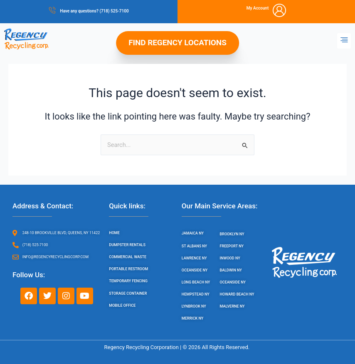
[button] (344, 41)
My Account (258, 8)
